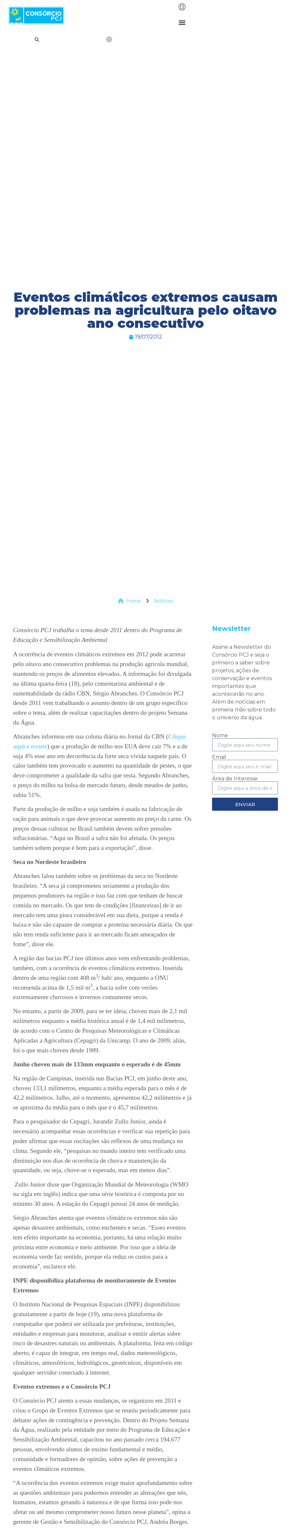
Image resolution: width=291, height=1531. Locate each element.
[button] (181, 22)
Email (219, 757)
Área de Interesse (235, 778)
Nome (220, 735)
